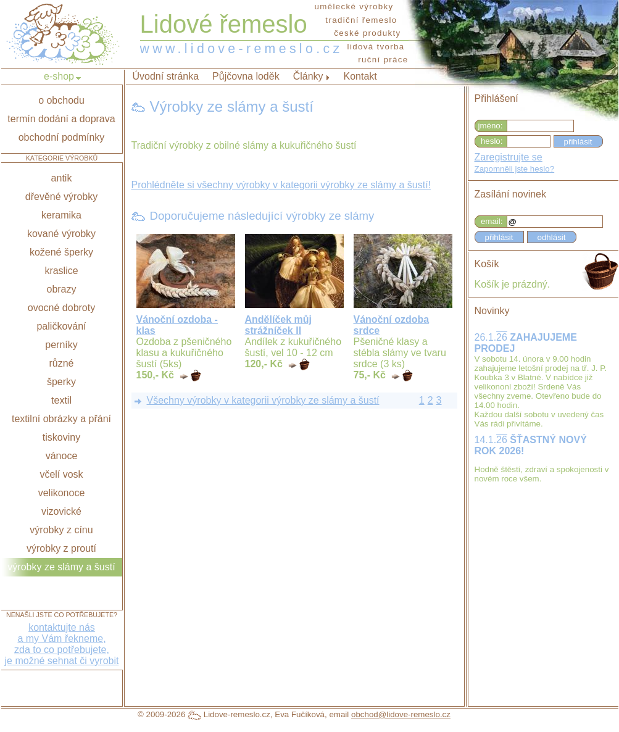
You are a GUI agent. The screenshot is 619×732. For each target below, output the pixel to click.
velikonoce (61, 493)
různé (61, 363)
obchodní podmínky (62, 137)
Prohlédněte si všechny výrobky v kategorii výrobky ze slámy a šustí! (281, 185)
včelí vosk (61, 474)
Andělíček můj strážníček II (278, 325)
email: (492, 221)
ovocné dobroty (61, 307)
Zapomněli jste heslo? (515, 168)
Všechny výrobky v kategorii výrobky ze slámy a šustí (263, 400)
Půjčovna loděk (246, 76)
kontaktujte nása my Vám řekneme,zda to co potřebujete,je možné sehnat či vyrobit (62, 644)
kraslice (61, 270)
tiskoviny (61, 437)
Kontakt (360, 76)
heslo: (492, 141)
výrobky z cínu (61, 530)
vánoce (62, 456)
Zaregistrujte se (508, 157)
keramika (61, 215)
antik (61, 178)
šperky (61, 381)
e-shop (59, 76)
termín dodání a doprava (61, 119)
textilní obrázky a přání (61, 419)
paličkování (61, 326)
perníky (61, 344)
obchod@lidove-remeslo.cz (401, 714)
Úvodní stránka (166, 76)
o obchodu (61, 100)
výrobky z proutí (61, 548)
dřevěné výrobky (61, 196)
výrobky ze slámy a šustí (61, 567)
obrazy (61, 289)
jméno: (490, 125)
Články (308, 76)
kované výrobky (61, 233)
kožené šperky (61, 252)
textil (61, 400)
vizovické (61, 511)
